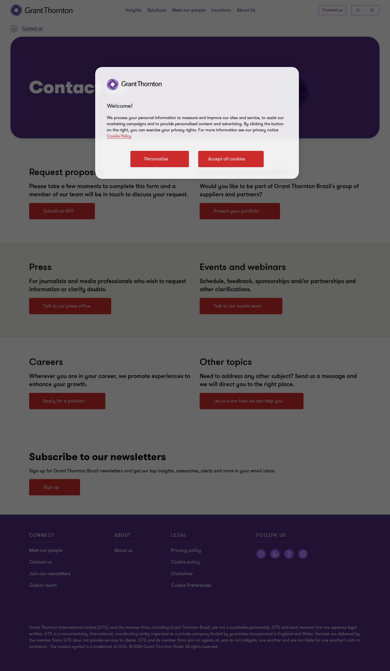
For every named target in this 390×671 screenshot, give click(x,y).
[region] (197, 123)
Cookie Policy (119, 136)
